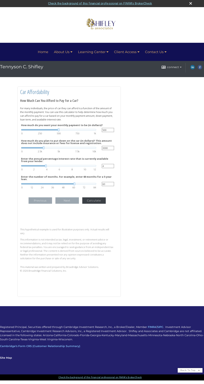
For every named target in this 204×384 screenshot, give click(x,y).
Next (67, 200)
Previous (40, 200)
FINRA (152, 327)
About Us (62, 52)
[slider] (58, 130)
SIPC (160, 327)
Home (43, 52)
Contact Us (154, 52)
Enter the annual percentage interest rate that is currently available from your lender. (64, 160)
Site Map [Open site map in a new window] (6, 357)
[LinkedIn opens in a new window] (192, 68)
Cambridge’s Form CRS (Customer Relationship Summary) (40, 346)
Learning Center (92, 52)
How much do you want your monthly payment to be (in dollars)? (62, 125)
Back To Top (190, 370)
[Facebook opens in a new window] (200, 68)
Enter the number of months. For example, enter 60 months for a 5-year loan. (66, 178)
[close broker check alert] (190, 3)
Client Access (125, 52)
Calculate (94, 200)
